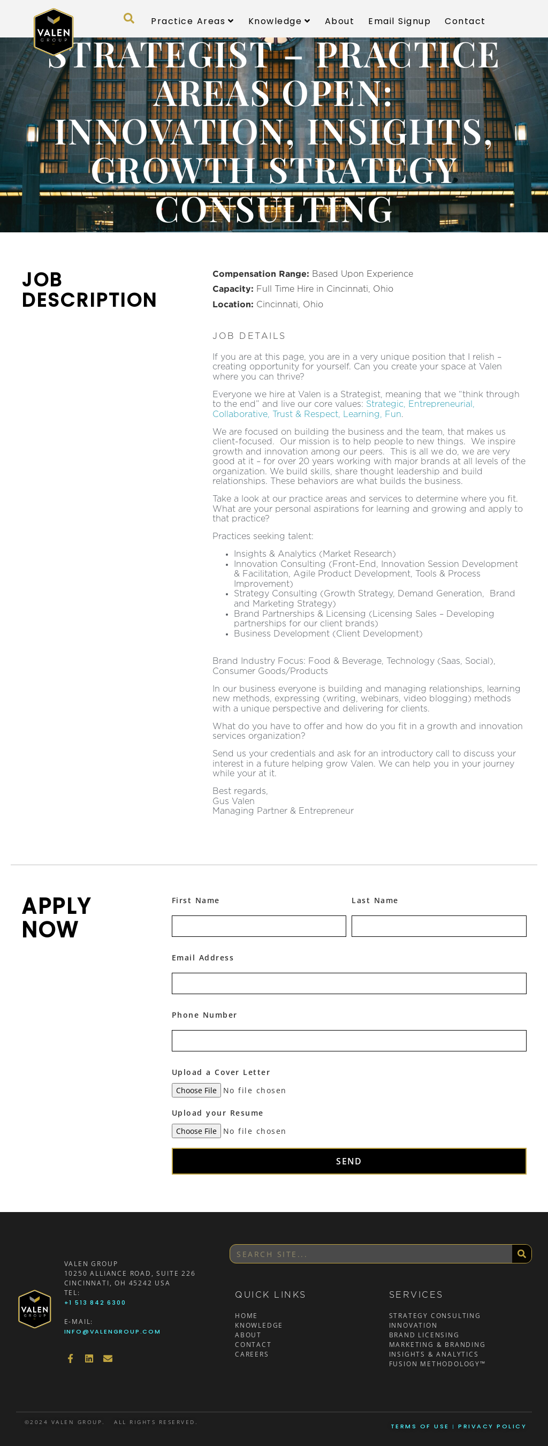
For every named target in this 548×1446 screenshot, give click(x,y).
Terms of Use (420, 1426)
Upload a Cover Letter (221, 1072)
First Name (196, 900)
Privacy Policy (492, 1426)
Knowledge (279, 21)
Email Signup (399, 21)
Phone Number (205, 1015)
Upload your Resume (218, 1113)
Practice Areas (192, 21)
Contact (465, 21)
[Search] (521, 1254)
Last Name (375, 900)
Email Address (203, 957)
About (340, 21)
